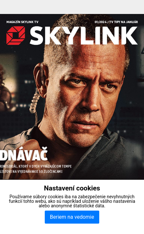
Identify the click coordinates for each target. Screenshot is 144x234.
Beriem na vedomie (72, 217)
